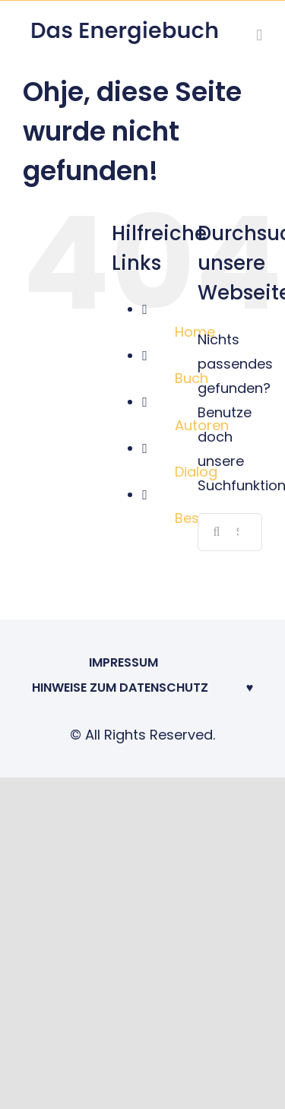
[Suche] (217, 532)
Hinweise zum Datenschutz (120, 687)
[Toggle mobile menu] (259, 35)
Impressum (123, 662)
